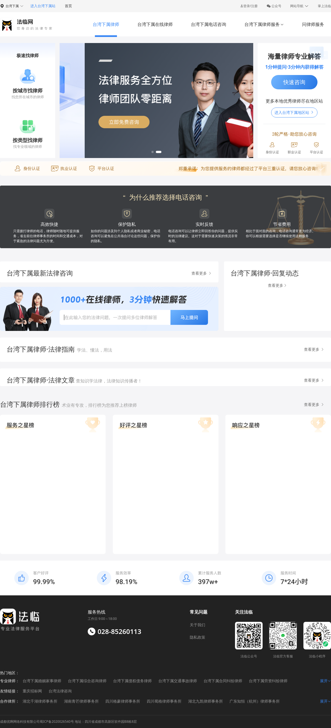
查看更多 (201, 273)
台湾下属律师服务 (264, 24)
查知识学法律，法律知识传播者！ (108, 381)
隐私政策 (197, 637)
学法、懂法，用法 (94, 350)
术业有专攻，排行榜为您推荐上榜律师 (99, 405)
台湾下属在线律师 (155, 24)
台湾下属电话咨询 (208, 24)
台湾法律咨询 (60, 691)
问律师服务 (313, 24)
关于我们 (197, 624)
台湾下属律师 (106, 24)
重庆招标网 (32, 691)
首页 (68, 5)
